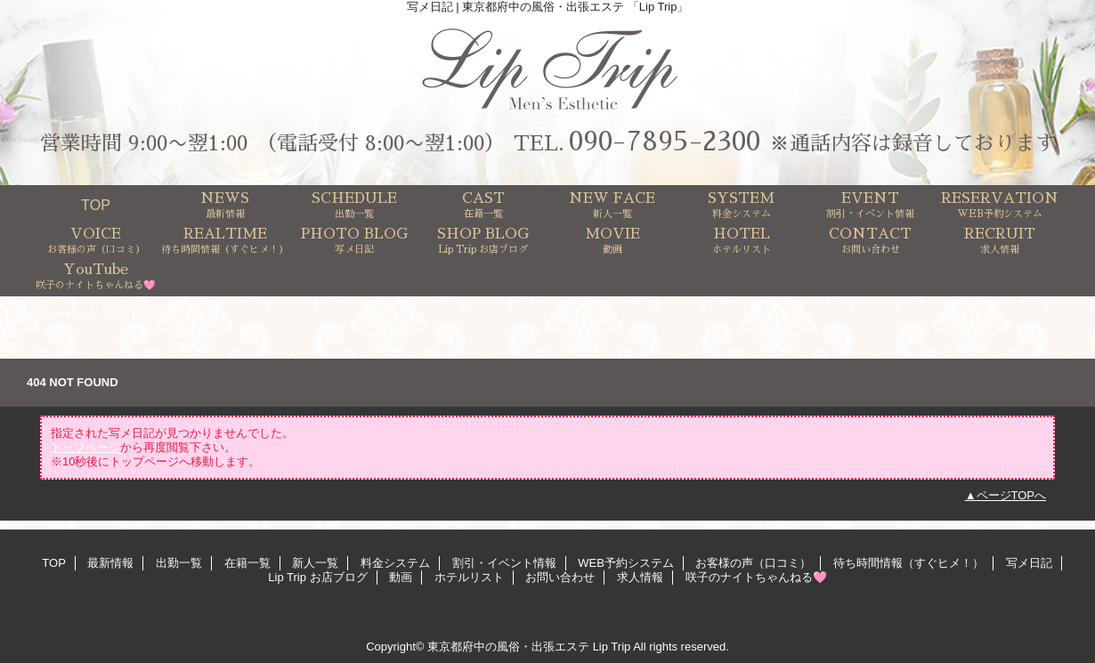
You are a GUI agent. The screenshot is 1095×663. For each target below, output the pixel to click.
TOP (95, 205)
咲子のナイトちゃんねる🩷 (756, 577)
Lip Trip (612, 646)
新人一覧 (315, 563)
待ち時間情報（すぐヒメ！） (908, 563)
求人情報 (640, 577)
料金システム (395, 563)
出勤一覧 (179, 563)
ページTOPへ (1012, 495)
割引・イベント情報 (504, 563)
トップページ (42, 313)
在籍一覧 (247, 563)
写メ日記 (130, 313)
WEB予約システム (626, 563)
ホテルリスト (469, 577)
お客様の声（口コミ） (753, 563)
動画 (400, 577)
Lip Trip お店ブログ (317, 577)
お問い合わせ (560, 577)
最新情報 (110, 563)
